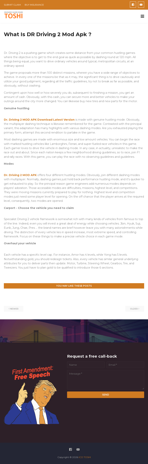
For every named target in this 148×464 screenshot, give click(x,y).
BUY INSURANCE (34, 4)
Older (134, 308)
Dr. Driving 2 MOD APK (20, 175)
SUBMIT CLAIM (12, 4)
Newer (14, 308)
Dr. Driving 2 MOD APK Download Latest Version (39, 119)
